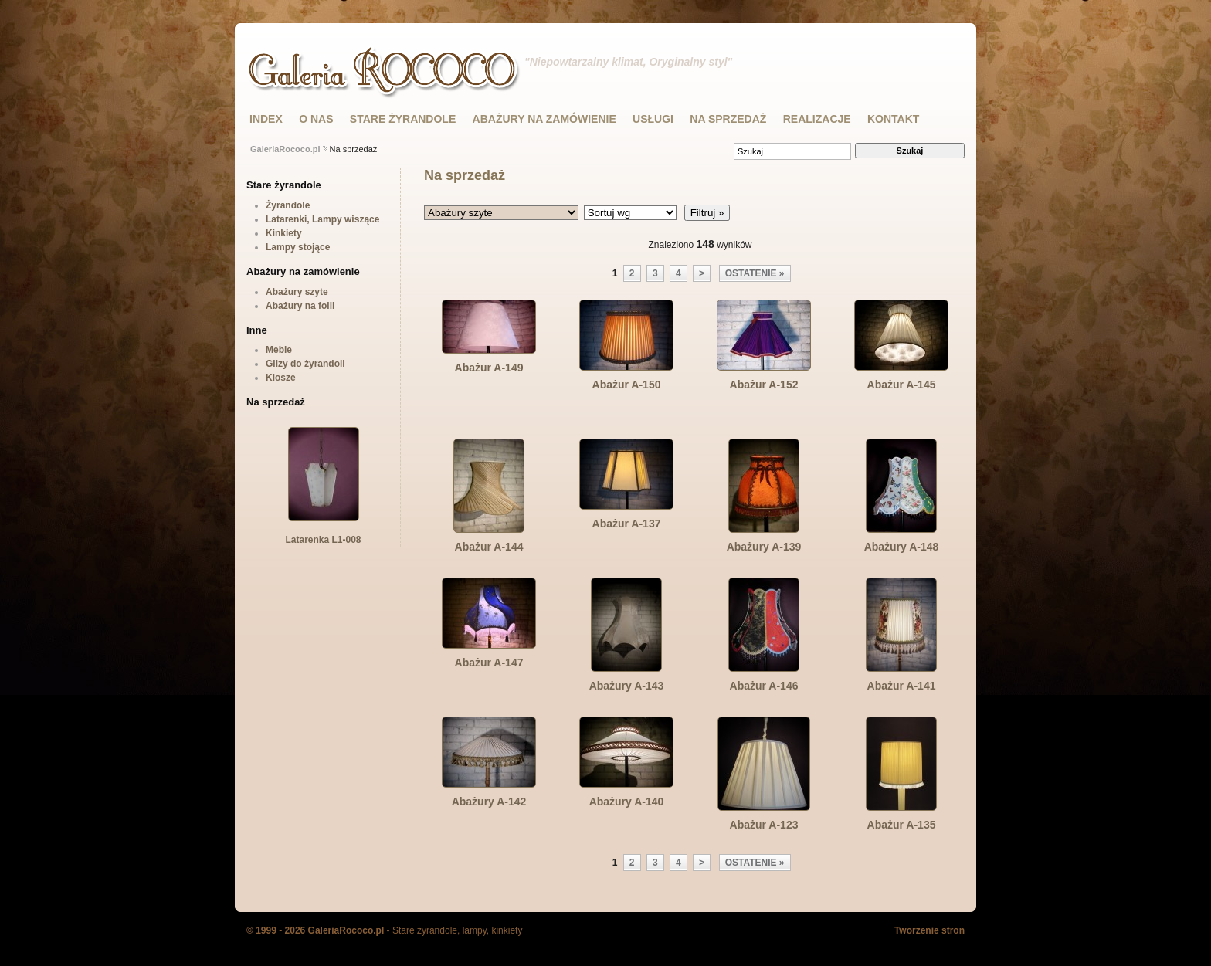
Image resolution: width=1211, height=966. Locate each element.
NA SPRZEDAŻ (728, 119)
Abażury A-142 (489, 801)
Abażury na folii (300, 305)
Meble (279, 349)
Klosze (281, 377)
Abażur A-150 (626, 384)
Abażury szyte (297, 291)
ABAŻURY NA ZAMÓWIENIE (544, 119)
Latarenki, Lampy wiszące (322, 219)
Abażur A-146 (764, 686)
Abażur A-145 (901, 384)
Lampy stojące (298, 247)
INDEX (266, 119)
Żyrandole (288, 205)
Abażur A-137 (626, 523)
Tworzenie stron (929, 930)
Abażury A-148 (901, 547)
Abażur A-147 (489, 662)
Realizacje (817, 119)
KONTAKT (893, 119)
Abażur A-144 (489, 547)
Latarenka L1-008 (323, 534)
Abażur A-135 (901, 825)
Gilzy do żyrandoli (305, 363)
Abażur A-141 (901, 686)
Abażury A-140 (626, 801)
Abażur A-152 (764, 384)
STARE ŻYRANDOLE (403, 119)
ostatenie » (755, 273)
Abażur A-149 (489, 367)
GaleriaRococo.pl (285, 149)
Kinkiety (284, 233)
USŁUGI (653, 119)
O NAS (316, 119)
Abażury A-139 (764, 547)
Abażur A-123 (764, 825)
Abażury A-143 (626, 686)
